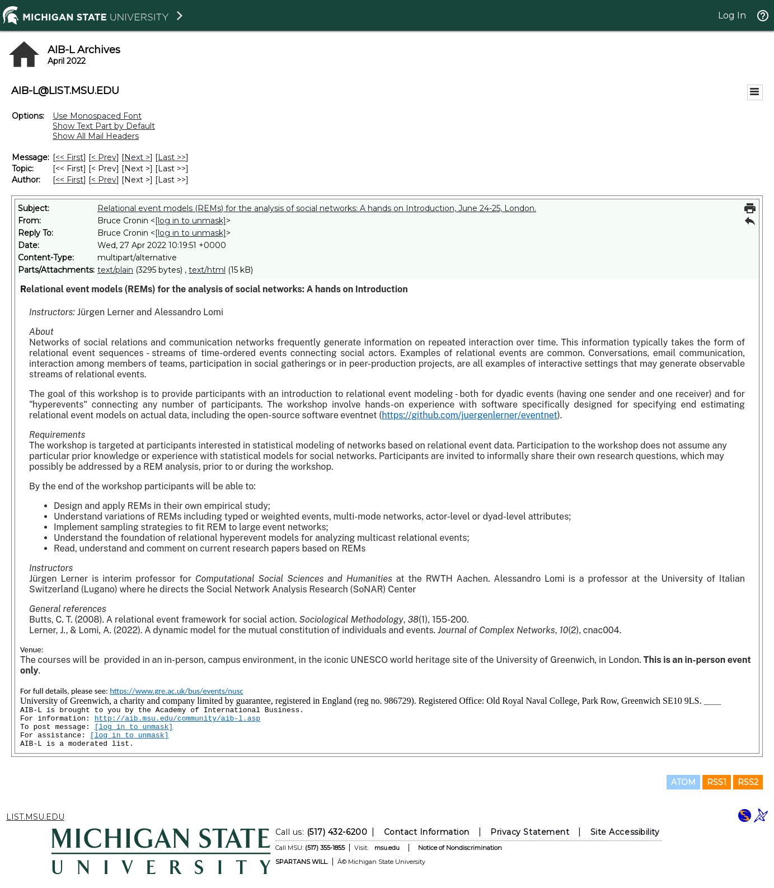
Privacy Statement (529, 832)
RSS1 (716, 782)
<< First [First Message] (69, 157)
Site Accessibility (624, 832)
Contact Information (426, 832)
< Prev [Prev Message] (103, 157)
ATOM (683, 782)
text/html (207, 270)
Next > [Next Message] (137, 157)
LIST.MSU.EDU (35, 817)
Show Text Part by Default (104, 126)
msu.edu (386, 848)
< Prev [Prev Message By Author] (103, 180)
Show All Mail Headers (96, 136)
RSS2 (748, 782)
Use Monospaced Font (97, 116)
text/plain (115, 270)
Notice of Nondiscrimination (459, 848)
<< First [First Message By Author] (69, 180)
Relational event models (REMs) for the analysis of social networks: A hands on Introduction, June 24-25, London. (316, 208)
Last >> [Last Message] (172, 157)
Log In (732, 15)
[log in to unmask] (190, 221)
